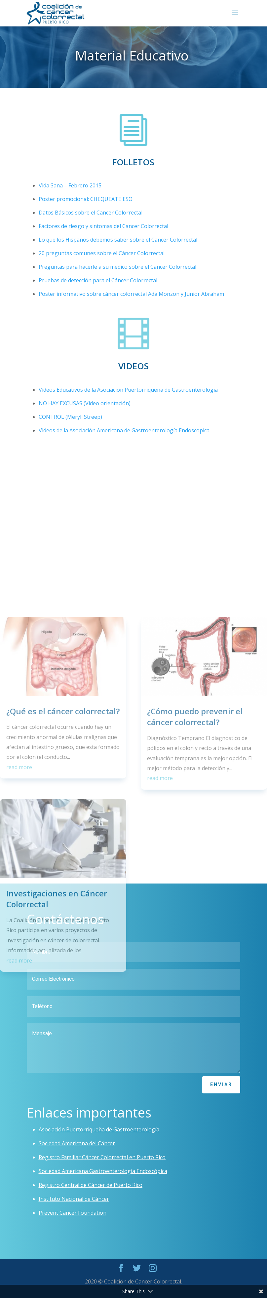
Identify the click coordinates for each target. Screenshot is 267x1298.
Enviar (221, 1084)
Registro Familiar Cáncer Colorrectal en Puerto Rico (102, 1157)
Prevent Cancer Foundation (72, 1212)
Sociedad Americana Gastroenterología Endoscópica (103, 1171)
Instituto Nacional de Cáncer (74, 1198)
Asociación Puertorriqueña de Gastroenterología (99, 1129)
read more (19, 995)
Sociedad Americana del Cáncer (77, 1143)
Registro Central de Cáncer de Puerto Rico (90, 1185)
